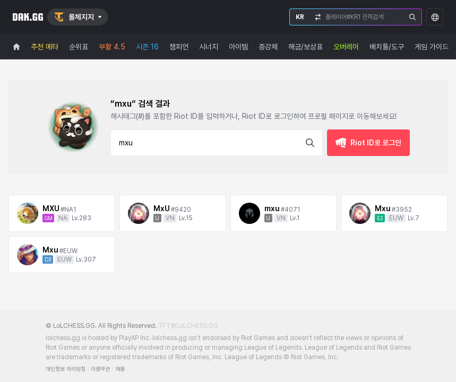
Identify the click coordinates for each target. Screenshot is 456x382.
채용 (120, 369)
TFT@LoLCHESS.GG (188, 325)
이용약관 (100, 369)
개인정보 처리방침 (65, 369)
